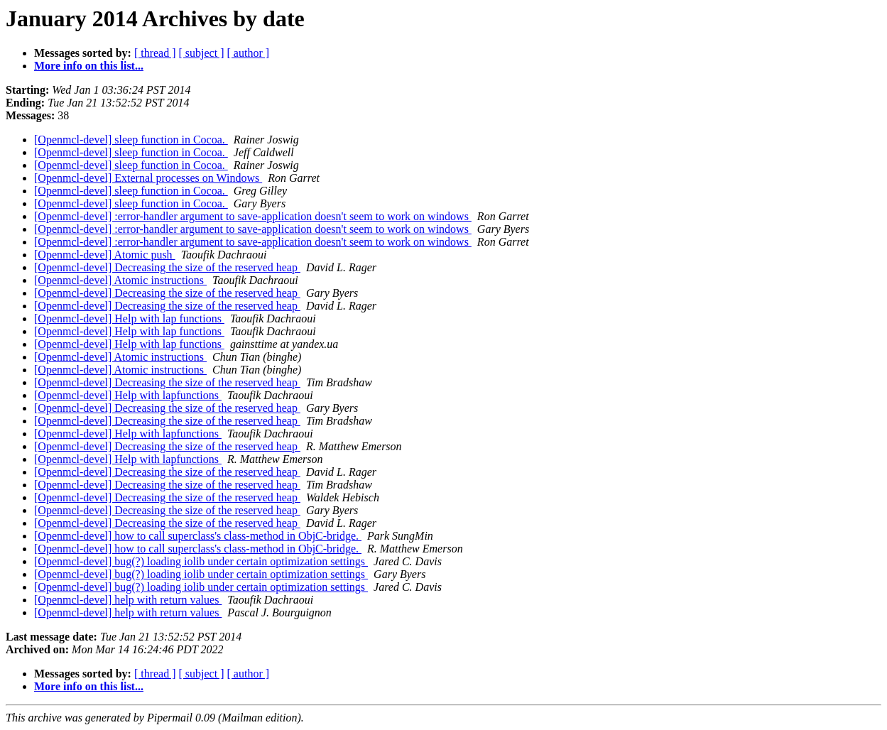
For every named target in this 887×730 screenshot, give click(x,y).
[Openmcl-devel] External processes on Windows (148, 178)
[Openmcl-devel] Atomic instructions (120, 280)
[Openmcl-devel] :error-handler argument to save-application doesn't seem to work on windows (253, 216)
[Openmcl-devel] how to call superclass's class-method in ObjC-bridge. (197, 536)
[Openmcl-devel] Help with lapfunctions (128, 395)
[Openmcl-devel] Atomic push (104, 255)
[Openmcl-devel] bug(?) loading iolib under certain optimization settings (201, 561)
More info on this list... (88, 66)
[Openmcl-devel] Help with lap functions (129, 318)
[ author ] (248, 53)
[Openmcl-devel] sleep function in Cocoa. (131, 140)
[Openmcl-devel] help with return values (128, 600)
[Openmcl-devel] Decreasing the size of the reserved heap (167, 267)
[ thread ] (155, 53)
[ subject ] (201, 53)
